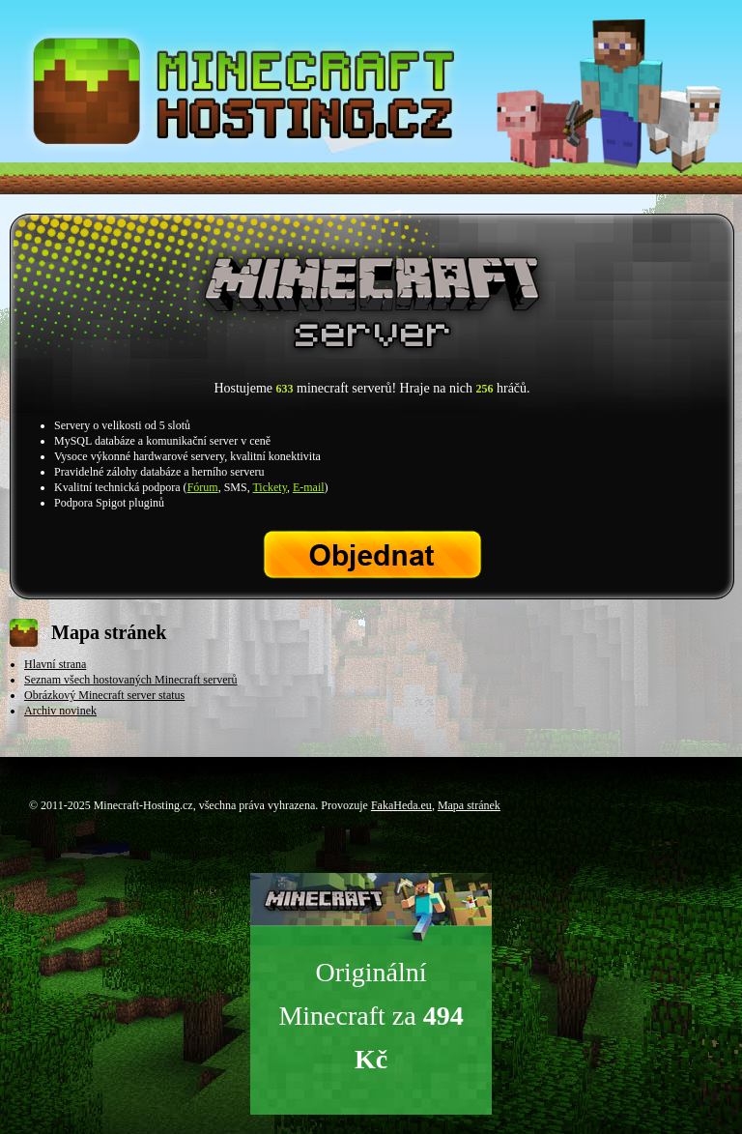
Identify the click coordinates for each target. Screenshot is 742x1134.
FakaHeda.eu (401, 805)
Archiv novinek (60, 710)
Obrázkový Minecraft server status (104, 695)
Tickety (269, 487)
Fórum (202, 487)
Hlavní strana (55, 664)
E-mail (309, 487)
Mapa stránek (469, 805)
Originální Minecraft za (370, 1015)
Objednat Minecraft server (372, 554)
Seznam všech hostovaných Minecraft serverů (131, 679)
